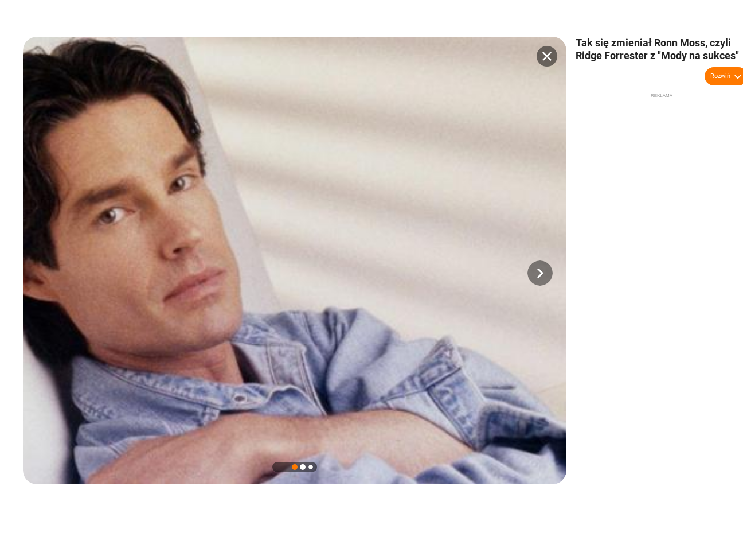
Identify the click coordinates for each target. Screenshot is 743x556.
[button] (540, 273)
